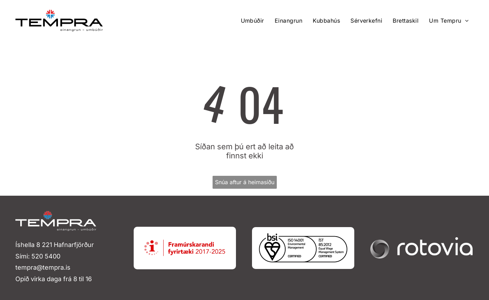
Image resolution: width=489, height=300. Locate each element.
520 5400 (45, 256)
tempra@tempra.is (43, 267)
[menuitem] (252, 20)
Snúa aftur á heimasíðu (244, 182)
